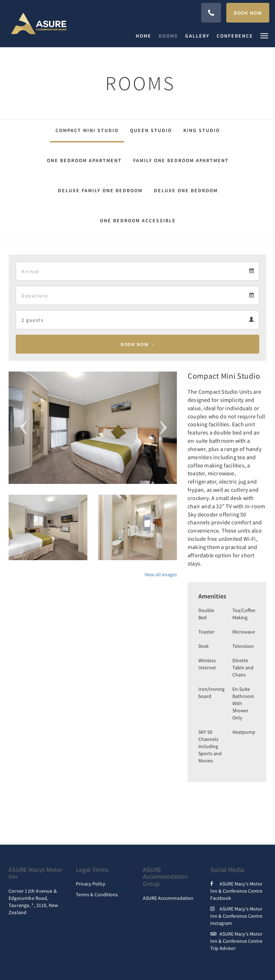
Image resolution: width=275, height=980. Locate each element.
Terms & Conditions (97, 894)
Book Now (135, 344)
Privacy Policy (90, 883)
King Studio (201, 130)
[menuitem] (145, 35)
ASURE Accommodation (168, 898)
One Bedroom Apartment (84, 160)
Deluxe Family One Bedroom (100, 190)
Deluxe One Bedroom (186, 190)
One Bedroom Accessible (138, 220)
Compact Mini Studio (87, 130)
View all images (161, 574)
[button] (264, 35)
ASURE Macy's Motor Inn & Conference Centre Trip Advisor (236, 941)
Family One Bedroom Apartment (181, 160)
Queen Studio (151, 130)
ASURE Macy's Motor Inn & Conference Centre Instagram (236, 916)
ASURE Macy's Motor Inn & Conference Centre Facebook (236, 890)
